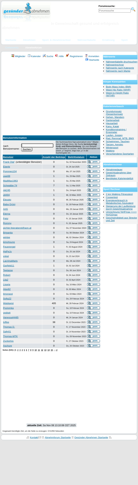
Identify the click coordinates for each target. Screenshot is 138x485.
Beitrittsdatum (76, 157)
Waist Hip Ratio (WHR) (118, 89)
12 (42, 350)
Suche (48, 56)
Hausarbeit (112, 123)
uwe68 (6, 176)
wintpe (6, 237)
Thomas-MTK (10, 336)
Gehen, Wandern (115, 117)
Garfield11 (8, 265)
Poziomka (8, 308)
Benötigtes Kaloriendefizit (119, 178)
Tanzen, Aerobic (114, 144)
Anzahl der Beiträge (54, 157)
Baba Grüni (9, 204)
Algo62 (7, 289)
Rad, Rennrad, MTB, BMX (120, 138)
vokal (6, 256)
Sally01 (7, 331)
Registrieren (74, 56)
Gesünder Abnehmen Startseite (91, 437)
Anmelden (92, 56)
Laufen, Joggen (114, 135)
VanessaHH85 (10, 317)
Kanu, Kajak (112, 126)
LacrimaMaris (10, 261)
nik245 (6, 190)
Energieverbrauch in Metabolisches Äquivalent (119, 201)
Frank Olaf (8, 162)
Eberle (6, 166)
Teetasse (8, 270)
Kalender (34, 56)
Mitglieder (18, 56)
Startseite (92, 60)
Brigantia (8, 232)
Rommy (7, 223)
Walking (110, 150)
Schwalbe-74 (10, 185)
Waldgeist (8, 303)
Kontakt (34, 437)
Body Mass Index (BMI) (118, 86)
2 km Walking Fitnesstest (119, 194)
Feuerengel (9, 246)
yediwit (7, 312)
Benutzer (8, 157)
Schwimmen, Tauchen (117, 141)
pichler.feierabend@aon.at (17, 228)
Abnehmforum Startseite (58, 437)
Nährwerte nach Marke (118, 71)
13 (45, 350)
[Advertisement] (34, 97)
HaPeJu (7, 251)
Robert (6, 275)
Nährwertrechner (115, 64)
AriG (5, 209)
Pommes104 (10, 171)
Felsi (5, 218)
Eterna (6, 213)
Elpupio (7, 199)
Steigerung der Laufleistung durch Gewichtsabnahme (120, 207)
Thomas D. (9, 327)
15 (52, 350)
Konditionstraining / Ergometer (116, 131)
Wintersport (112, 147)
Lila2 (5, 279)
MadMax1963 (10, 180)
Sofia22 (7, 298)
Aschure (7, 345)
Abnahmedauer (114, 169)
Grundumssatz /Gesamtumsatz (114, 112)
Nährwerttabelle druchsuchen (121, 61)
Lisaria (6, 284)
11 (39, 350)
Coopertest (112, 197)
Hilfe (59, 56)
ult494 (6, 195)
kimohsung (9, 242)
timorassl (8, 294)
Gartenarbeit (112, 120)
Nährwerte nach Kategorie (120, 68)
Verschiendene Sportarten (120, 153)
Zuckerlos (8, 341)
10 (36, 350)
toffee (6, 322)
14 (49, 350)
